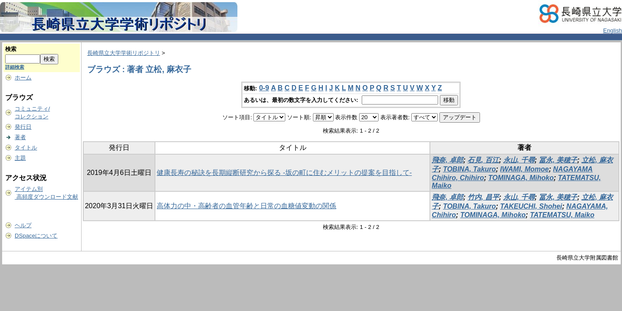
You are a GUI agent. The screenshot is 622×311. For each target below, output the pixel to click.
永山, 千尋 (519, 160)
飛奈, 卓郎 (447, 160)
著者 (20, 137)
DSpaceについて (36, 235)
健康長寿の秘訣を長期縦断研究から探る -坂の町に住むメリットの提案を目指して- (284, 172)
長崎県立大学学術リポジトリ (123, 53)
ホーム (23, 77)
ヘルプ (23, 225)
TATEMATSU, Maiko (562, 215)
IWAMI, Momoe (524, 169)
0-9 (264, 88)
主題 (20, 158)
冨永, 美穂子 (558, 160)
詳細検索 (14, 67)
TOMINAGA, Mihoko (521, 177)
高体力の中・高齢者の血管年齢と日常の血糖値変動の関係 (246, 205)
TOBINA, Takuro (469, 169)
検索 (10, 49)
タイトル (26, 147)
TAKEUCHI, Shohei (531, 206)
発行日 (23, 127)
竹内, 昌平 (483, 197)
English (612, 30)
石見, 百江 (483, 160)
